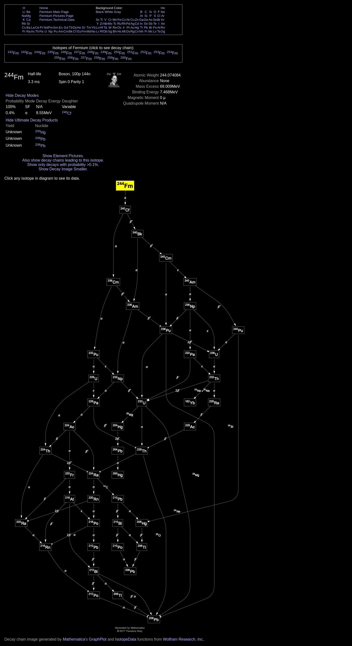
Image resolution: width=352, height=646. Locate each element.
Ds (128, 31)
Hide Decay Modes (22, 95)
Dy (75, 27)
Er (83, 27)
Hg (137, 27)
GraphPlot (97, 639)
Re (115, 27)
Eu (61, 27)
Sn (146, 23)
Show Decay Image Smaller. (63, 169)
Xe (163, 23)
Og (163, 31)
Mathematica (74, 639)
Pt (128, 27)
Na (24, 16)
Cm (66, 31)
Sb (151, 23)
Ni (128, 20)
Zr (101, 23)
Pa (41, 31)
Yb (93, 27)
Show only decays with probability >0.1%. (63, 165)
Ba (28, 27)
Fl (145, 31)
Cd (137, 23)
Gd (66, 27)
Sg (110, 31)
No (93, 31)
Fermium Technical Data (56, 20)
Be (28, 12)
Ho (79, 27)
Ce (37, 27)
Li (23, 12)
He (163, 8)
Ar (162, 16)
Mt (124, 31)
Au (132, 27)
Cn (137, 31)
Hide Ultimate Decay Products (32, 120)
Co (124, 20)
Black (100, 12)
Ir (124, 27)
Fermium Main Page (54, 12)
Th (37, 31)
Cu (132, 20)
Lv (155, 31)
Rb (24, 23)
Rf (101, 31)
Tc (114, 23)
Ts (158, 31)
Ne (163, 12)
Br (158, 20)
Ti (101, 20)
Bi (150, 27)
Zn (137, 20)
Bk (71, 31)
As (151, 20)
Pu (55, 31)
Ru (119, 23)
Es (79, 31)
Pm (50, 27)
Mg (28, 16)
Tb (71, 27)
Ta (105, 27)
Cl (158, 16)
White (109, 12)
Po (155, 27)
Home (43, 8)
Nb (105, 23)
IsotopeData (125, 639)
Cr (110, 20)
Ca (28, 20)
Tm (88, 27)
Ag (132, 23)
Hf (101, 27)
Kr (162, 20)
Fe (119, 20)
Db (105, 31)
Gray (117, 12)
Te (155, 23)
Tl (141, 27)
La (33, 27)
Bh (115, 31)
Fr (23, 31)
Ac (33, 31)
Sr (28, 23)
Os (119, 27)
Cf (74, 31)
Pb (146, 27)
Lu (97, 27)
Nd (46, 27)
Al (141, 16)
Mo (110, 23)
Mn (114, 20)
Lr (97, 31)
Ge (146, 20)
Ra (28, 31)
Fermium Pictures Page (56, 16)
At (158, 27)
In (141, 23)
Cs (24, 27)
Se (155, 20)
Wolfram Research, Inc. (183, 639)
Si (145, 16)
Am (60, 31)
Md (89, 31)
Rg (132, 31)
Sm (55, 27)
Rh (124, 23)
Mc (150, 31)
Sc (98, 20)
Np (50, 31)
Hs (119, 31)
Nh (141, 31)
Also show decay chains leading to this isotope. (63, 160)
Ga (141, 20)
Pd (128, 23)
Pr (41, 27)
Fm (83, 31)
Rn (163, 27)
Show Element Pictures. (63, 156)
